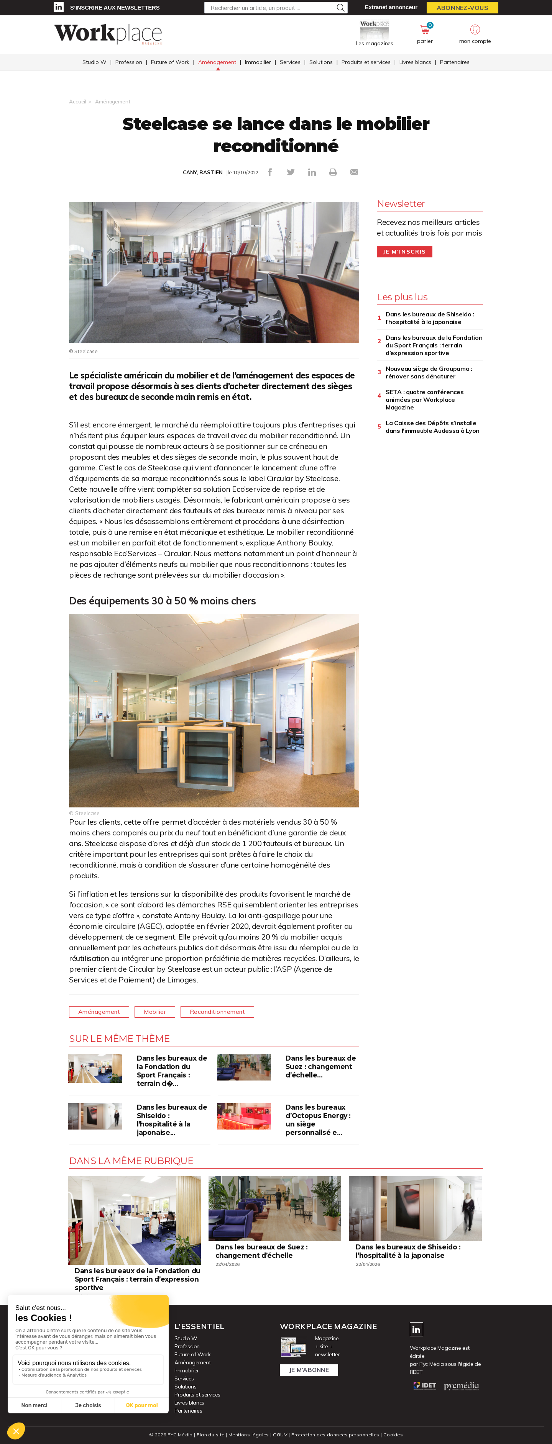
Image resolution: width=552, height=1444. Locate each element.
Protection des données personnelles (335, 1434)
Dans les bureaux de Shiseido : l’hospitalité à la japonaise (430, 318)
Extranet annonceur (391, 7)
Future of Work (170, 62)
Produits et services (366, 62)
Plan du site (208, 1434)
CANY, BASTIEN (202, 172)
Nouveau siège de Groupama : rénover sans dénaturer (429, 372)
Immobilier (258, 62)
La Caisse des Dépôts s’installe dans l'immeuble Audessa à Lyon (433, 426)
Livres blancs (415, 62)
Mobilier (158, 1012)
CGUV (279, 1434)
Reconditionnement (223, 1012)
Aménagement (217, 62)
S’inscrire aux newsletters (114, 7)
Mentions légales (248, 1434)
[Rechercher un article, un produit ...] (275, 7)
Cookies (395, 1434)
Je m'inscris (404, 251)
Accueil (77, 101)
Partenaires (455, 62)
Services (290, 62)
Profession (128, 62)
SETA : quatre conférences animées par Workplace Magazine (425, 399)
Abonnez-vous (462, 7)
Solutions (321, 62)
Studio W (94, 62)
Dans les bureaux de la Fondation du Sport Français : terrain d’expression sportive (434, 345)
